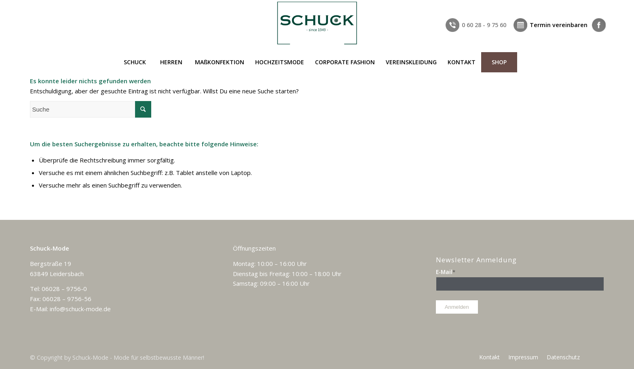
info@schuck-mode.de (80, 309)
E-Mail (445, 272)
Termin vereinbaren (559, 25)
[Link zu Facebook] (598, 6)
